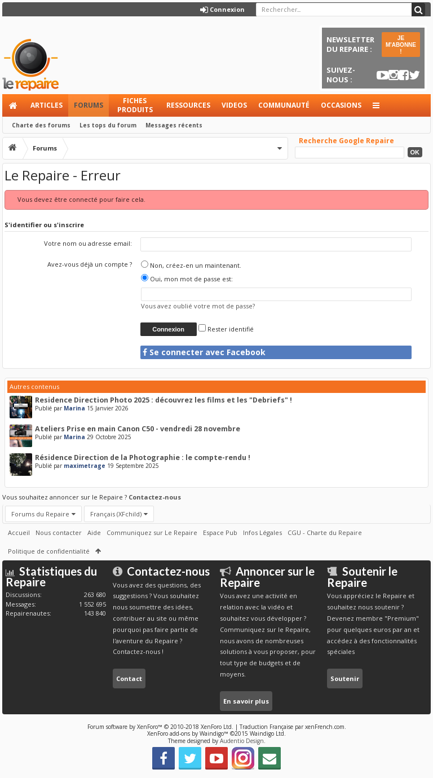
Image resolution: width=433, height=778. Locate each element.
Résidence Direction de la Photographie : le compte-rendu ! (142, 457)
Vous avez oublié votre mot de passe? (198, 306)
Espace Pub (220, 532)
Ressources (188, 105)
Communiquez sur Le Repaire (152, 532)
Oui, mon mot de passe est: (187, 279)
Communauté (284, 105)
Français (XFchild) (116, 514)
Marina (74, 408)
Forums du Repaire (40, 514)
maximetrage (84, 466)
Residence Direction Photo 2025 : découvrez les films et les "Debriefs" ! (163, 400)
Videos (234, 105)
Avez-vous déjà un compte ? (89, 264)
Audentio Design (242, 741)
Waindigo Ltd (267, 733)
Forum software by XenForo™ (160, 727)
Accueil (13, 105)
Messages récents (173, 125)
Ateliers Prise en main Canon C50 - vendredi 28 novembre (137, 429)
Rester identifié (226, 329)
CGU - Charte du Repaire (325, 532)
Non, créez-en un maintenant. (191, 265)
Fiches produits (135, 105)
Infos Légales (262, 532)
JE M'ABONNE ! (401, 45)
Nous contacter (59, 532)
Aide (94, 532)
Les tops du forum (107, 125)
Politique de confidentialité (49, 551)
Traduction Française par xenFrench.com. (293, 727)
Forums (88, 105)
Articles (46, 105)
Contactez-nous (155, 497)
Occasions (341, 105)
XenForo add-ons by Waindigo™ (187, 733)
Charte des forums (41, 125)
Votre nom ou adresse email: (88, 243)
